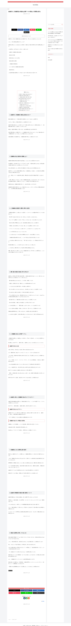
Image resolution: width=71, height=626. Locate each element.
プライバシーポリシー (44, 623)
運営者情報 (33, 623)
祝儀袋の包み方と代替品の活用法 (25, 103)
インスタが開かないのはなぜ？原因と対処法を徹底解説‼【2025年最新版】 (55, 32)
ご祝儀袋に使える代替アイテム (24, 97)
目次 (25, 89)
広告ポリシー (38, 623)
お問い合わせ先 (28, 623)
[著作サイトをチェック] (24, 596)
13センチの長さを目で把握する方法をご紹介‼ (55, 49)
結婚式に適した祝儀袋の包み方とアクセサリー (27, 100)
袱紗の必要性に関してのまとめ (24, 107)
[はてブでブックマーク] (23, 30)
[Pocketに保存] (29, 30)
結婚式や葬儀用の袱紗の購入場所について (26, 106)
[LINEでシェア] (36, 30)
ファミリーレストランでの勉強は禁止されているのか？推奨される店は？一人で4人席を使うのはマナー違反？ (55, 41)
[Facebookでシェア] (17, 30)
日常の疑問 (10, 568)
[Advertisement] (26, 21)
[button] (42, 30)
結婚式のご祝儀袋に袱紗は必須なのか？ (25, 91)
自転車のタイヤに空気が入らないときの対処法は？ (55, 45)
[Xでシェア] (11, 30)
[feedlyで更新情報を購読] (26, 596)
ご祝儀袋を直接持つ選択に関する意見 (25, 94)
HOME (24, 623)
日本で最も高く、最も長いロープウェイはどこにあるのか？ (55, 36)
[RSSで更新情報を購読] (29, 596)
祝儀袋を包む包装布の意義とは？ (24, 93)
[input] (55, 25)
